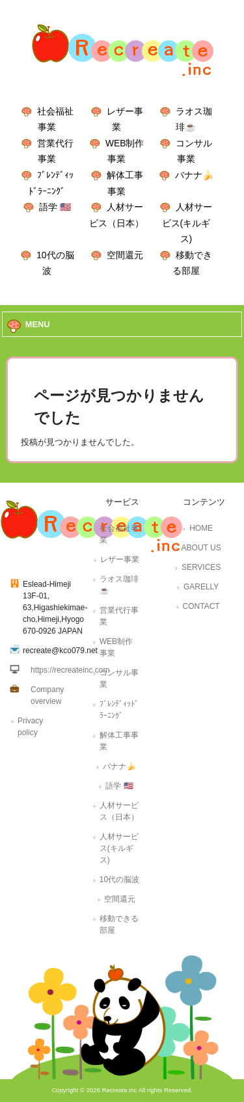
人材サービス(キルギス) (187, 223)
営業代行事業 (119, 616)
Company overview (47, 695)
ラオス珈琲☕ (119, 584)
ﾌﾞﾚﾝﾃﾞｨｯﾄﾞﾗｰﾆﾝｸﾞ (119, 709)
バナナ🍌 (194, 175)
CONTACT (201, 606)
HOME (201, 528)
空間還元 (125, 255)
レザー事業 (119, 559)
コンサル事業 (119, 678)
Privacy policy (30, 726)
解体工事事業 (119, 741)
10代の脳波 (119, 879)
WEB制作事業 (116, 647)
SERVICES (201, 567)
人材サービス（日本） (119, 811)
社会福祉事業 (119, 534)
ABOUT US (201, 547)
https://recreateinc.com (70, 670)
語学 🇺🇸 (55, 207)
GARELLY (201, 586)
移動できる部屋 (119, 924)
